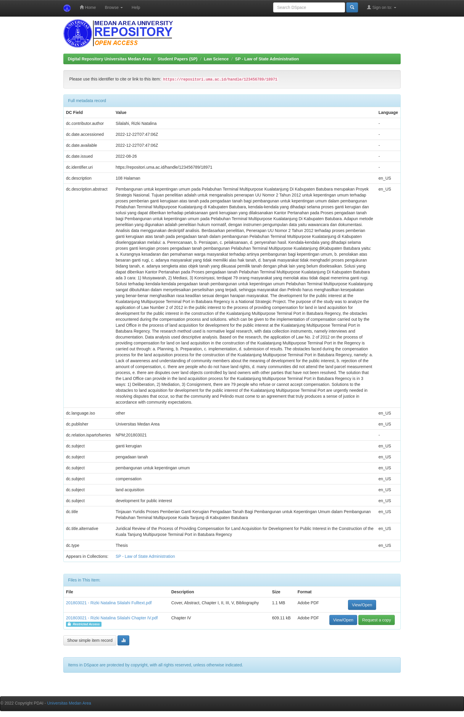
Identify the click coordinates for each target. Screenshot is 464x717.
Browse (114, 7)
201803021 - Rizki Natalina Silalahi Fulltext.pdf (109, 602)
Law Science (216, 59)
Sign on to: (381, 7)
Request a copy (376, 620)
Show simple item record (89, 640)
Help (136, 7)
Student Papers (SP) (178, 59)
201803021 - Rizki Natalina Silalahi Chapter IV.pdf (112, 618)
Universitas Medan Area (69, 703)
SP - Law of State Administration (267, 59)
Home (88, 7)
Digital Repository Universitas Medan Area (109, 59)
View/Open (362, 604)
